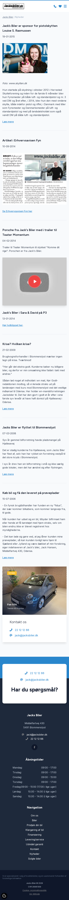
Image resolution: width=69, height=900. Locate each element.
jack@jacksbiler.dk (24, 635)
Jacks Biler (7, 17)
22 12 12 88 (19, 630)
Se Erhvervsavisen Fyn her (17, 211)
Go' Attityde (34, 894)
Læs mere (8, 121)
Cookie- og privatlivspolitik (34, 890)
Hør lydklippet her (12, 325)
